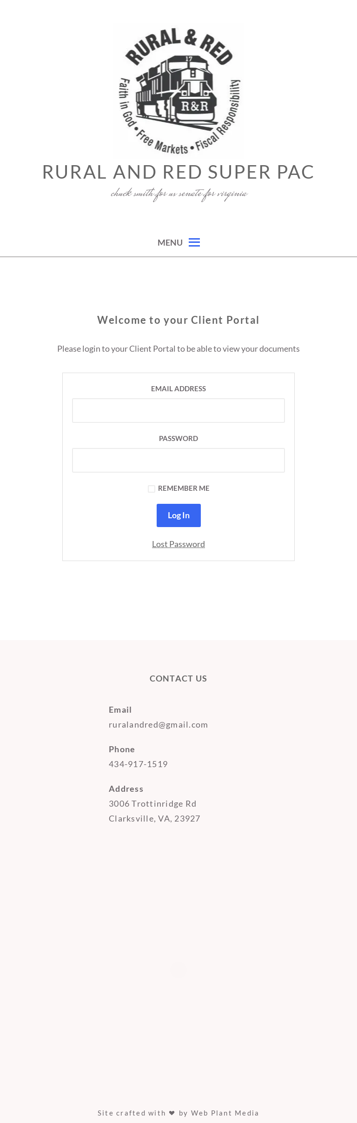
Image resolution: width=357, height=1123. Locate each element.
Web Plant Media (225, 1113)
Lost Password (178, 544)
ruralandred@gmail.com (158, 724)
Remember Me (179, 488)
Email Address (178, 388)
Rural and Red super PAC (178, 171)
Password (178, 438)
